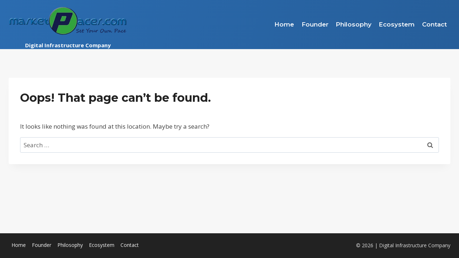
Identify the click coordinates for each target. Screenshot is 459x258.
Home (284, 24)
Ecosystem (397, 24)
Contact (434, 24)
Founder (315, 24)
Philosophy (354, 24)
